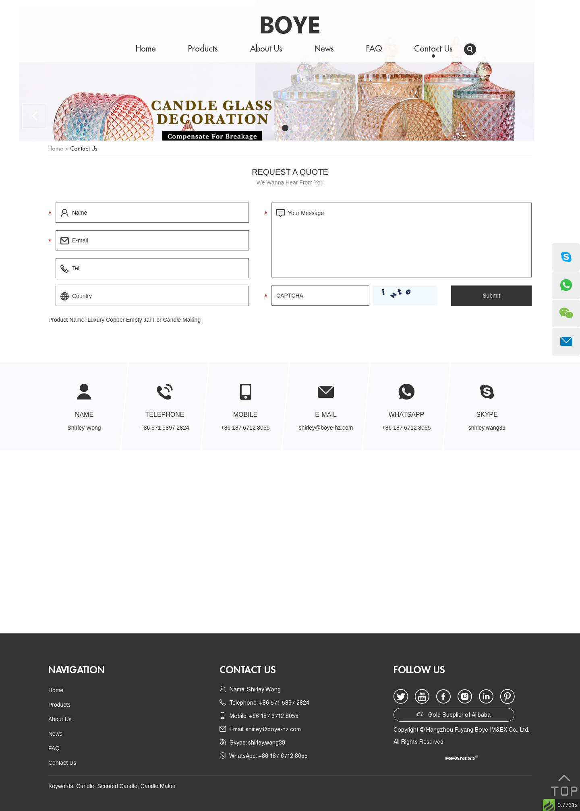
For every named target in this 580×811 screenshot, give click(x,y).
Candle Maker (158, 786)
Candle (85, 786)
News (324, 49)
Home (146, 49)
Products (203, 49)
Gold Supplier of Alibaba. (454, 714)
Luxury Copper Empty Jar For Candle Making (144, 320)
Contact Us (433, 49)
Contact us (248, 670)
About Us (266, 49)
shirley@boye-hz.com (326, 427)
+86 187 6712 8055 (406, 427)
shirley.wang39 (486, 427)
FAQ (374, 49)
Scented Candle (117, 786)
